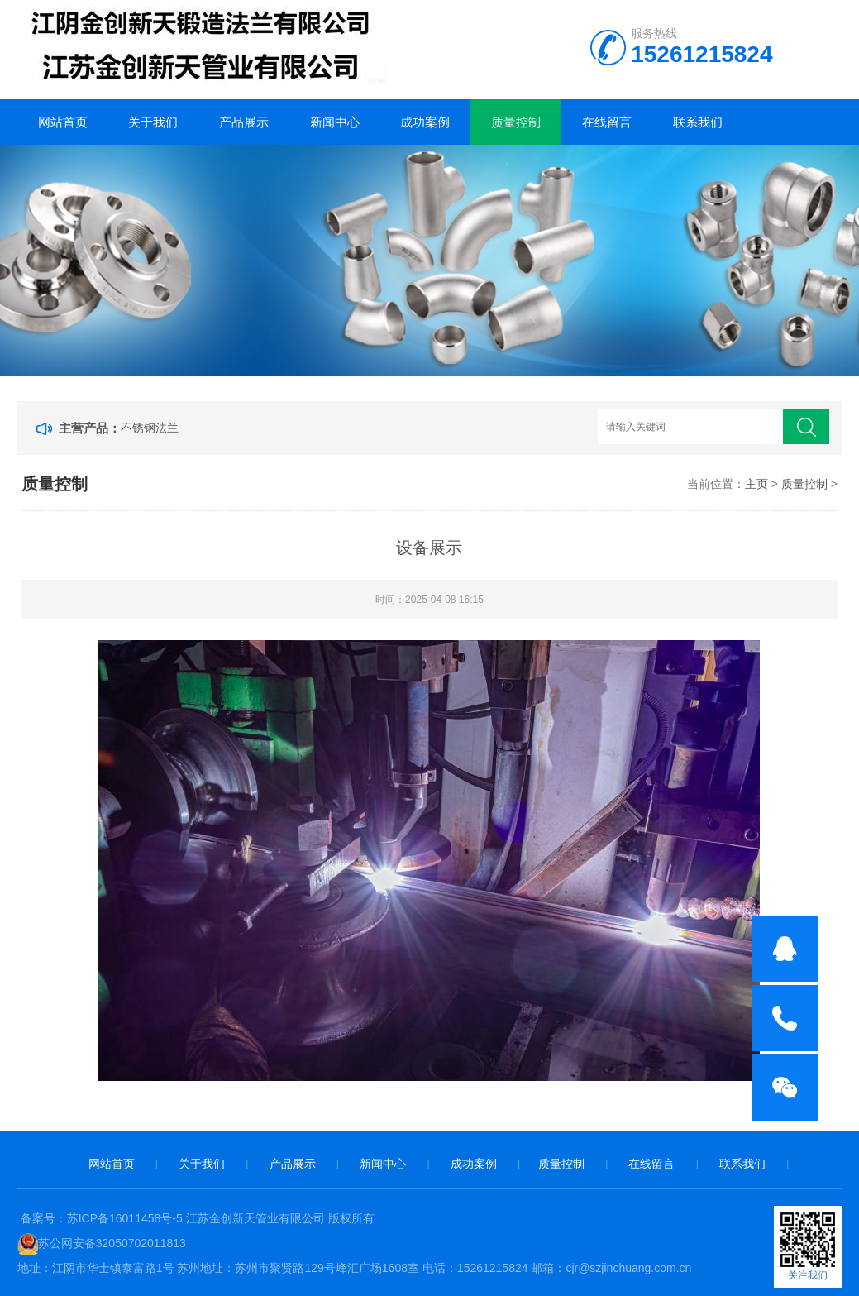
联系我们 (698, 122)
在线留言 (607, 122)
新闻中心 (335, 122)
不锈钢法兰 (150, 427)
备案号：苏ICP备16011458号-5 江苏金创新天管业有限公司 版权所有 (198, 1218)
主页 (756, 483)
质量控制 (516, 122)
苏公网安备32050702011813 (112, 1243)
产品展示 (244, 122)
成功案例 (425, 122)
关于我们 (153, 122)
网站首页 (63, 122)
